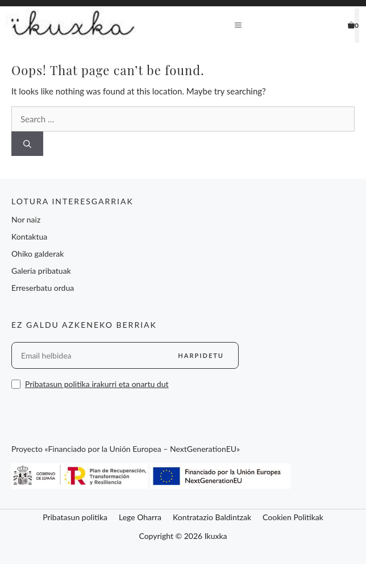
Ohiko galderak (37, 253)
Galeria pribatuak (41, 270)
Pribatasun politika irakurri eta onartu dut (97, 384)
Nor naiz (25, 219)
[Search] (27, 143)
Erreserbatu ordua (42, 288)
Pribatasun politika (75, 517)
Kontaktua (29, 236)
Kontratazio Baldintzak (212, 517)
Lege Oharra (140, 517)
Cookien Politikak (293, 517)
